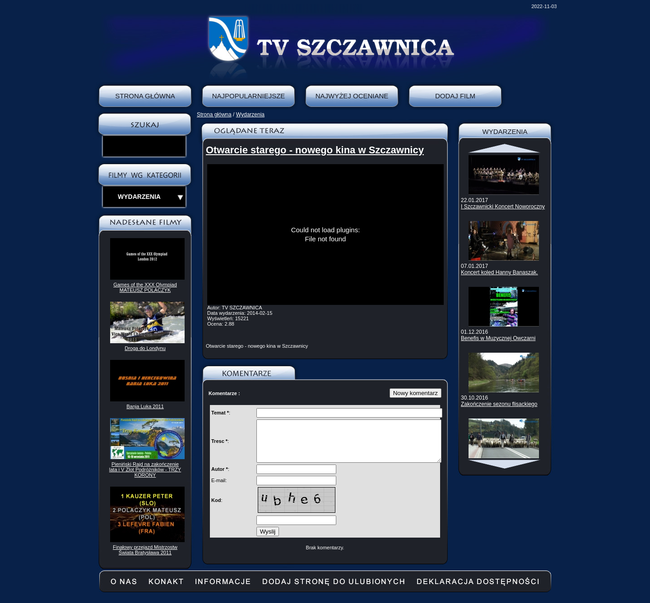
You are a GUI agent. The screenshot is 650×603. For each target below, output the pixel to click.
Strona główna (214, 114)
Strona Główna (145, 96)
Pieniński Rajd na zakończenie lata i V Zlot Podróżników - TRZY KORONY (145, 469)
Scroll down (505, 464)
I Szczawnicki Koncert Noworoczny (503, 206)
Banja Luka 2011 (145, 406)
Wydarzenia (250, 114)
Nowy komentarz (415, 393)
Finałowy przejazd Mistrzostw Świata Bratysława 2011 (145, 549)
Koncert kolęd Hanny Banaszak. (499, 272)
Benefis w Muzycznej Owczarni (498, 338)
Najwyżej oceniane (352, 96)
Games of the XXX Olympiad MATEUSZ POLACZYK (145, 287)
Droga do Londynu (145, 348)
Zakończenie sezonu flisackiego (499, 404)
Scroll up (505, 148)
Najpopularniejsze (248, 96)
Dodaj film (455, 96)
